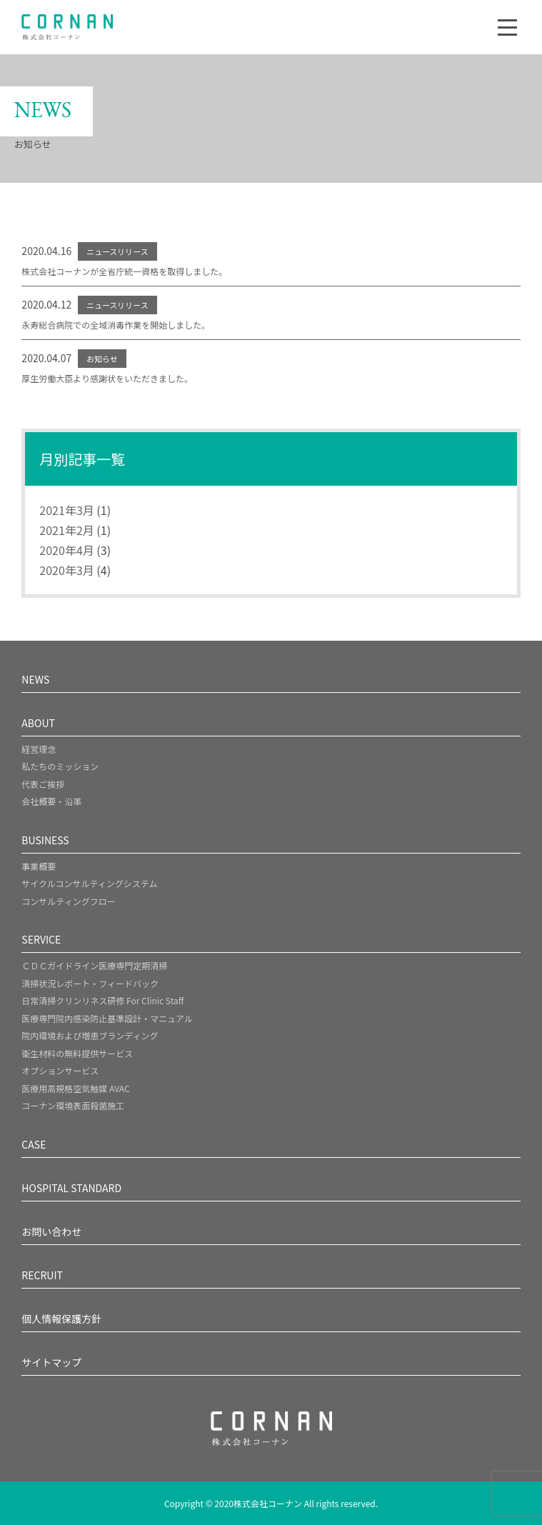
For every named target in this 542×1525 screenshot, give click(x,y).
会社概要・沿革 (51, 801)
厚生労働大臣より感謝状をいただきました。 (107, 378)
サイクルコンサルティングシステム (89, 883)
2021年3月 (66, 510)
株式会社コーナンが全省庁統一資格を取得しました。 (124, 271)
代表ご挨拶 (42, 784)
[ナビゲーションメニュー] (508, 27)
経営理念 (38, 749)
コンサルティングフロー (68, 901)
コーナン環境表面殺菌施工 (72, 1105)
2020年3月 (66, 570)
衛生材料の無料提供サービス (77, 1053)
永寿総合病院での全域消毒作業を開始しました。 (115, 325)
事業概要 (38, 866)
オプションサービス (60, 1070)
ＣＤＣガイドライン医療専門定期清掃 (94, 965)
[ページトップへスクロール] (520, 1318)
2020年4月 (66, 550)
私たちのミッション (60, 766)
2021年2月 (66, 530)
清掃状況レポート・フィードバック (90, 983)
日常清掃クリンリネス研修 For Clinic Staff (102, 1000)
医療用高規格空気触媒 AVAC (75, 1088)
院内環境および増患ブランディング (89, 1035)
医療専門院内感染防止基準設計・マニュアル (107, 1018)
